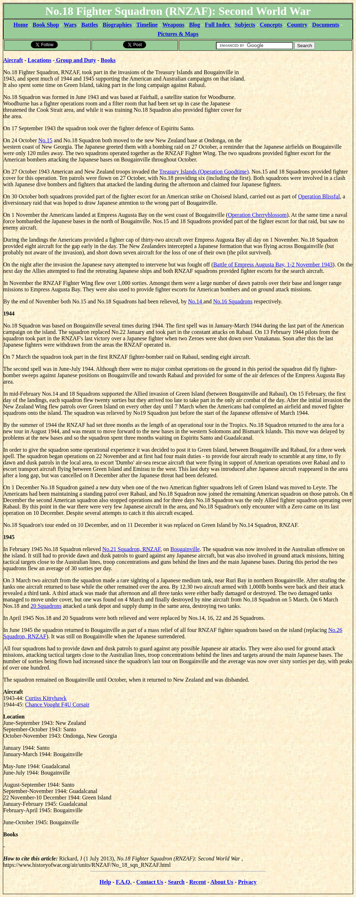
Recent (197, 882)
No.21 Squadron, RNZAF (131, 549)
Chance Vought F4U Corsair (57, 704)
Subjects (245, 25)
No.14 (196, 301)
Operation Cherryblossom (257, 215)
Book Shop (46, 25)
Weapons (173, 25)
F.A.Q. (124, 882)
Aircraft (13, 60)
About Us (221, 882)
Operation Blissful (319, 196)
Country (297, 25)
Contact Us (149, 882)
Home (20, 25)
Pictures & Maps (177, 34)
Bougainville (185, 549)
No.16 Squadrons (232, 301)
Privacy (247, 882)
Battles (89, 25)
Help (105, 882)
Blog (194, 25)
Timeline (146, 25)
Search (176, 882)
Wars (69, 25)
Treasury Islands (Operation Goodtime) (204, 172)
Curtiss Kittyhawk (46, 698)
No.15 (45, 140)
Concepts (271, 25)
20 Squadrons (46, 606)
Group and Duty (75, 60)
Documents (325, 25)
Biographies (117, 25)
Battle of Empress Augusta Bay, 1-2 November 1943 (273, 265)
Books (108, 60)
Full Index (218, 25)
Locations (39, 60)
